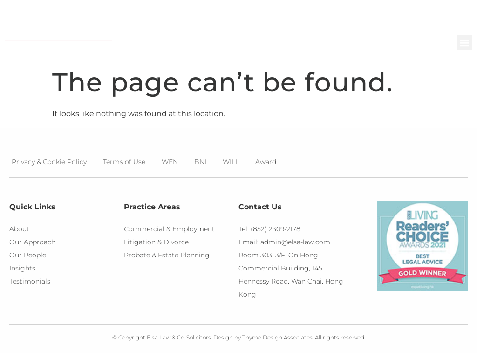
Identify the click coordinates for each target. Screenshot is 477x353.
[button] (464, 42)
